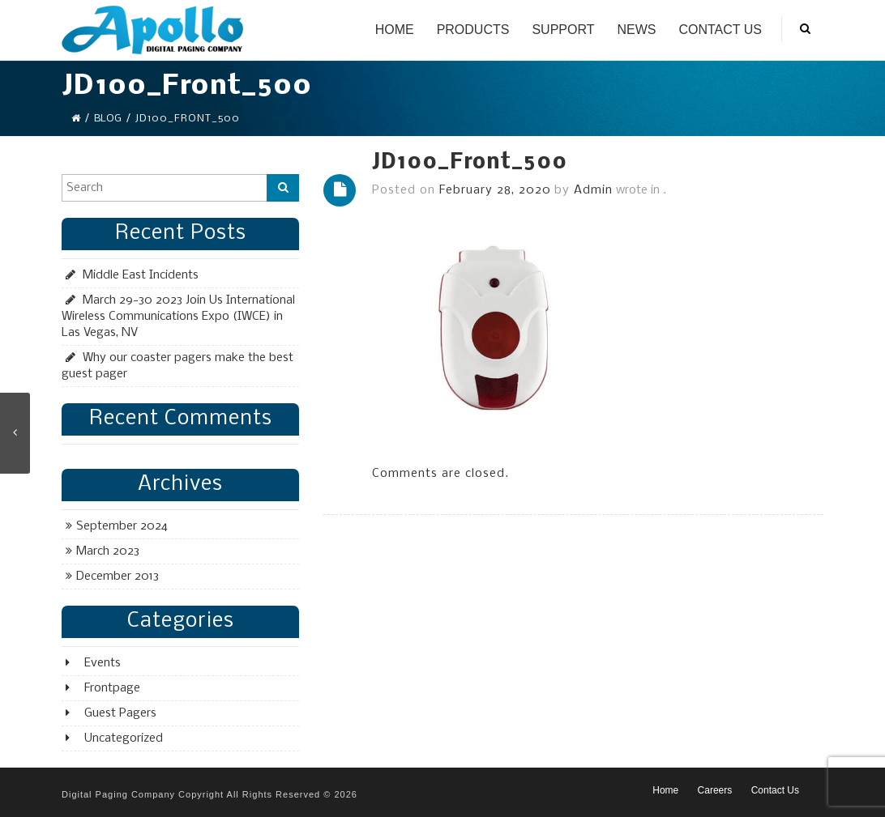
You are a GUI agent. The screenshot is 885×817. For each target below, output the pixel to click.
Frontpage (112, 688)
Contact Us (720, 29)
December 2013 (117, 576)
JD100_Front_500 (469, 163)
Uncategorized (123, 738)
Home (394, 29)
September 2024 (122, 526)
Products (473, 29)
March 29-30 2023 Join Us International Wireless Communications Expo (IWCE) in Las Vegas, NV (178, 316)
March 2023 (107, 551)
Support (563, 29)
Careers (715, 790)
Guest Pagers (120, 713)
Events (102, 663)
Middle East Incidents (141, 275)
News (636, 29)
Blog (108, 118)
